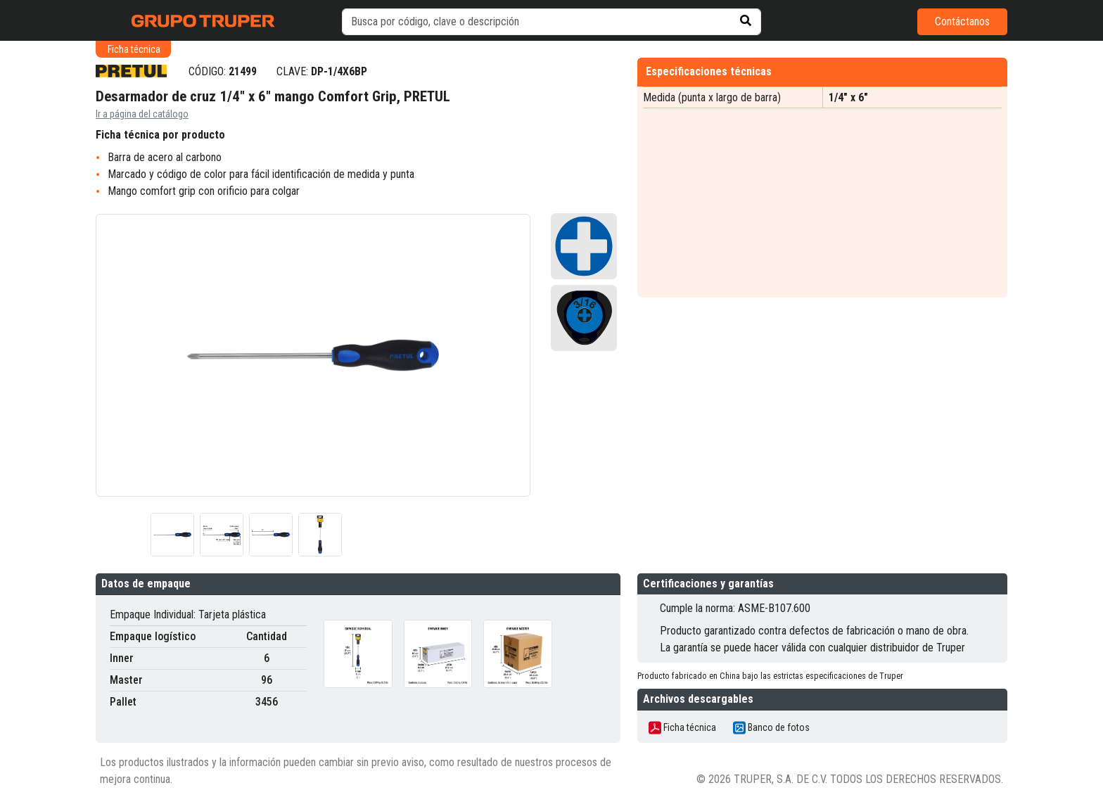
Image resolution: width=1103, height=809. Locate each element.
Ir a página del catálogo (142, 114)
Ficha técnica (682, 727)
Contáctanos (962, 21)
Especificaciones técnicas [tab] (709, 71)
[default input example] (551, 21)
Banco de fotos (771, 727)
